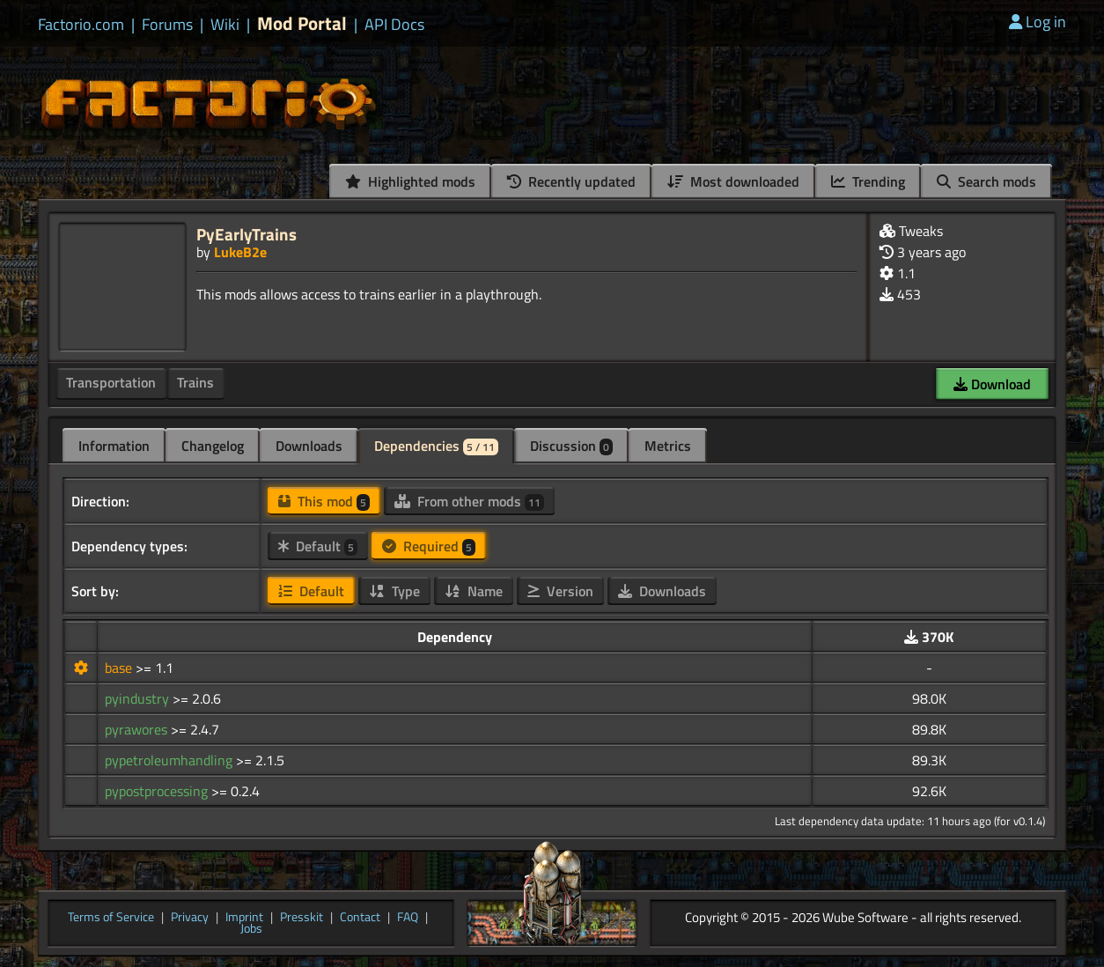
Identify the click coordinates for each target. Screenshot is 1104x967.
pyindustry (139, 698)
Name (474, 591)
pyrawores (138, 729)
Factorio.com (81, 25)
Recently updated (571, 181)
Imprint (244, 918)
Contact (360, 918)
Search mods (986, 181)
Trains (195, 382)
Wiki (224, 25)
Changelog (212, 445)
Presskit (301, 918)
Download (992, 384)
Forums (167, 25)
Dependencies (436, 445)
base (120, 667)
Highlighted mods (410, 181)
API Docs (394, 25)
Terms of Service (111, 918)
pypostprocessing (158, 790)
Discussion (571, 445)
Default (317, 546)
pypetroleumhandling (170, 760)
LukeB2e (240, 251)
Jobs (251, 929)
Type (394, 591)
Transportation (111, 382)
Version (560, 591)
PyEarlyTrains (246, 234)
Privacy (190, 918)
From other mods (469, 501)
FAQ (407, 918)
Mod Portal (302, 23)
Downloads (309, 445)
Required (428, 546)
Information (114, 445)
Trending (868, 181)
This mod (324, 501)
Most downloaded (733, 181)
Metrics (667, 445)
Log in (1037, 21)
